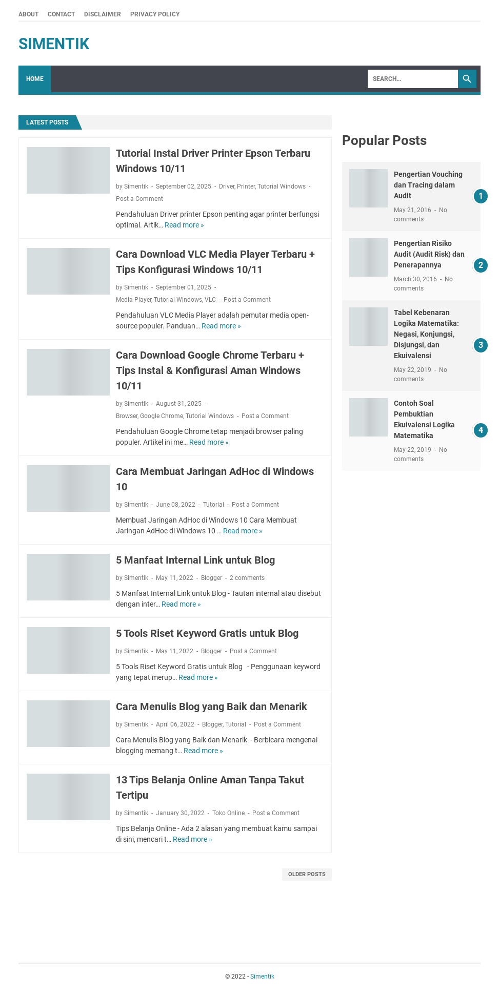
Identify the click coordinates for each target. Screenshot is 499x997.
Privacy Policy (154, 14)
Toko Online (228, 813)
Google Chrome (161, 416)
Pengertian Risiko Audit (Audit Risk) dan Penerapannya (429, 254)
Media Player (133, 299)
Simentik (53, 44)
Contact (61, 14)
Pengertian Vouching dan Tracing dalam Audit (428, 185)
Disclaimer (102, 14)
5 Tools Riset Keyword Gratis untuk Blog (207, 633)
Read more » (184, 225)
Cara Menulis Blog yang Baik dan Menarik (211, 706)
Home (35, 78)
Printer (246, 186)
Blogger (211, 577)
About (28, 14)
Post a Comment (139, 198)
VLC (210, 299)
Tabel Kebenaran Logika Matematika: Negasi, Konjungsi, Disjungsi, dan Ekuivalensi (426, 334)
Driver (226, 186)
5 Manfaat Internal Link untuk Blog (195, 560)
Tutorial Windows (281, 186)
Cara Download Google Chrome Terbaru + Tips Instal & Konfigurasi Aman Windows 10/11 (210, 370)
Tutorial (213, 504)
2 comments (247, 577)
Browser (126, 416)
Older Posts (307, 874)
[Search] (413, 79)
